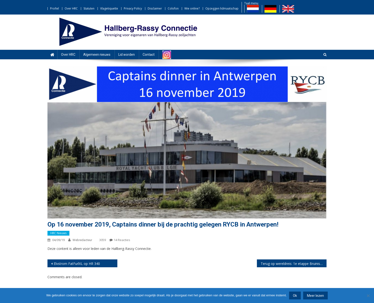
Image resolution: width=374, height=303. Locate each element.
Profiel (54, 8)
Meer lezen (315, 296)
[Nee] (368, 295)
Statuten (88, 8)
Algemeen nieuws (96, 54)
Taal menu (251, 3)
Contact (149, 54)
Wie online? (192, 8)
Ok (295, 296)
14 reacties (122, 240)
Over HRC (71, 8)
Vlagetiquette (109, 8)
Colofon (173, 8)
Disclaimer (155, 8)
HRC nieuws (58, 233)
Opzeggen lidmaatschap (222, 8)
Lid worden (126, 54)
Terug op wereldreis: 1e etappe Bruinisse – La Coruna (294, 263)
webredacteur (82, 240)
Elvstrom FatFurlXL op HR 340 (77, 263)
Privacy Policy (133, 8)
